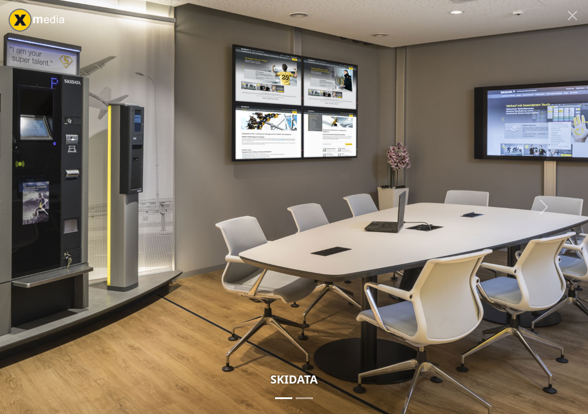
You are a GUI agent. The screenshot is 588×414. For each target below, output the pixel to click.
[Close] (572, 15)
